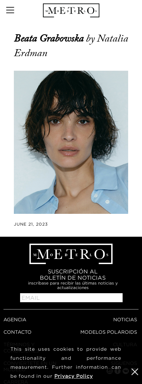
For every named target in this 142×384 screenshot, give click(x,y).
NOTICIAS (125, 319)
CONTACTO (17, 331)
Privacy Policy (73, 375)
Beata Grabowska (50, 38)
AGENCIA (14, 319)
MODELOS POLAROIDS (108, 331)
